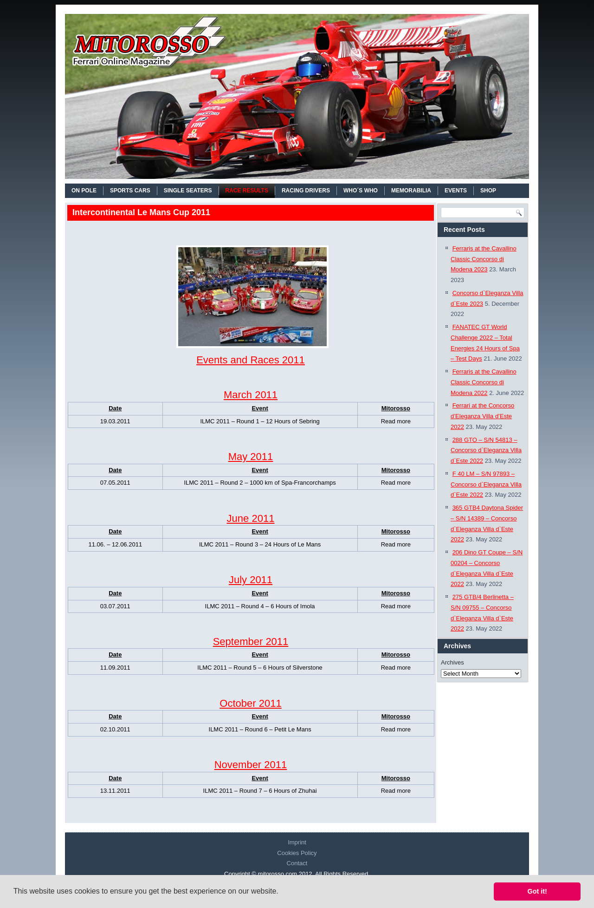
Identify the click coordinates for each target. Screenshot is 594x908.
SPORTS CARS (130, 190)
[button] (281, 892)
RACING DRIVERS (306, 190)
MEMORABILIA (411, 190)
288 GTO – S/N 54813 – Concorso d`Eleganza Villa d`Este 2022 (486, 450)
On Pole (84, 190)
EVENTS (456, 190)
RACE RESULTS (247, 190)
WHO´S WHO (360, 190)
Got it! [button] (537, 891)
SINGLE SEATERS (188, 190)
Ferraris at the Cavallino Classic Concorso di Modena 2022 (484, 382)
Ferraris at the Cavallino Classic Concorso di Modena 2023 (484, 259)
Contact (297, 863)
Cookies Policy (296, 852)
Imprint (297, 842)
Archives (452, 662)
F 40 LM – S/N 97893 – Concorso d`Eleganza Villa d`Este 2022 (486, 484)
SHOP (488, 190)
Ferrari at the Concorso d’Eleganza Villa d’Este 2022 (482, 416)
